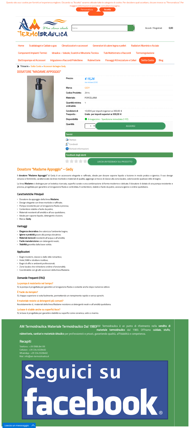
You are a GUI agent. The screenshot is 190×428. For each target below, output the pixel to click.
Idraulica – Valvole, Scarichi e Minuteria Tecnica (75, 53)
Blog (161, 60)
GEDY (87, 87)
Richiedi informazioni (79, 148)
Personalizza (87, 9)
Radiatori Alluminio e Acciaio (145, 45)
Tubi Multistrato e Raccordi (117, 53)
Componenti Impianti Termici (32, 53)
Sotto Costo (147, 60)
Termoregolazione (145, 53)
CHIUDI (96, 13)
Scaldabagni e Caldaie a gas (43, 45)
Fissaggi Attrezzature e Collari (120, 60)
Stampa (72, 139)
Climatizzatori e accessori (75, 45)
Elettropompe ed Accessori (31, 60)
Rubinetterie (94, 60)
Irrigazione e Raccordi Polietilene (66, 60)
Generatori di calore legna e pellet (109, 45)
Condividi (73, 144)
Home (21, 45)
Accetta (107, 9)
